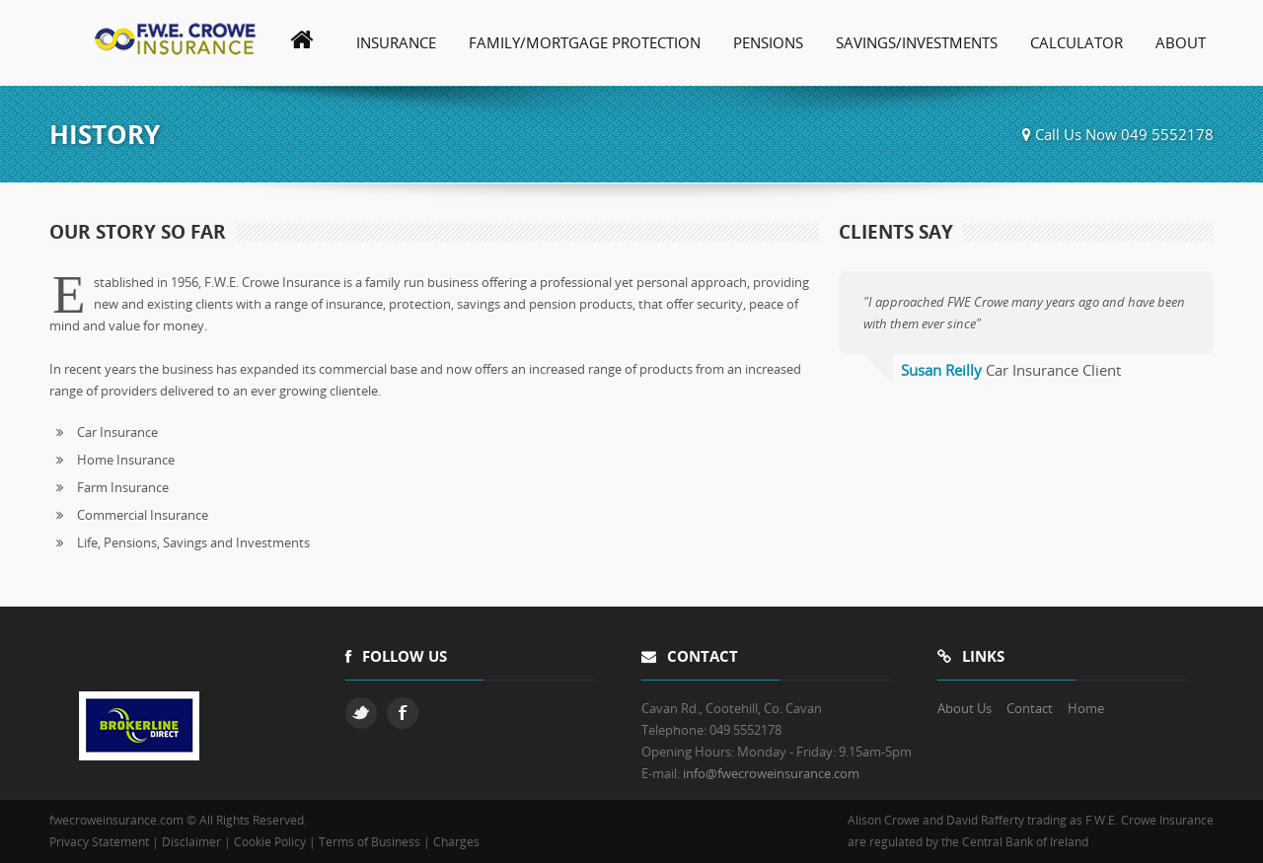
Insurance (396, 42)
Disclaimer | (198, 841)
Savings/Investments (917, 42)
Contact (1029, 708)
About (1180, 42)
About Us (964, 708)
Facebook (402, 713)
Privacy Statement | (105, 841)
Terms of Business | (376, 841)
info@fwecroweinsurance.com (771, 773)
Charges (456, 841)
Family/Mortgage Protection (585, 42)
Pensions (768, 42)
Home (1086, 708)
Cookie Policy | (276, 841)
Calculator (1076, 42)
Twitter (361, 713)
